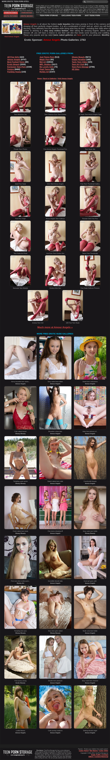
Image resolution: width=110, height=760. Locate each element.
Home (39, 79)
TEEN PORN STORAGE (49, 15)
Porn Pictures (10, 13)
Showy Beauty (78, 57)
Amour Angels (13, 59)
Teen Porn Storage (80, 67)
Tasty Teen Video (79, 62)
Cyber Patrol (83, 751)
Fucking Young (14, 72)
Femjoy (10, 69)
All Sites (75, 69)
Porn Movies (27, 13)
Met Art (43, 62)
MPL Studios (45, 64)
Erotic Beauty (13, 64)
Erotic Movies (27, 16)
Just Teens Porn (47, 57)
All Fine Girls (13, 57)
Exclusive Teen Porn (16, 67)
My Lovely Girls (47, 67)
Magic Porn (45, 59)
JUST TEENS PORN (92, 15)
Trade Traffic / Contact (99, 755)
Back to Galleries (49, 79)
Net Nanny (94, 751)
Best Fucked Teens (16, 62)
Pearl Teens (45, 69)
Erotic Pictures (10, 16)
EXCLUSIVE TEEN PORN (71, 15)
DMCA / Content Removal (98, 757)
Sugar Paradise (79, 59)
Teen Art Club (78, 64)
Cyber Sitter (103, 751)
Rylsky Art (44, 72)
